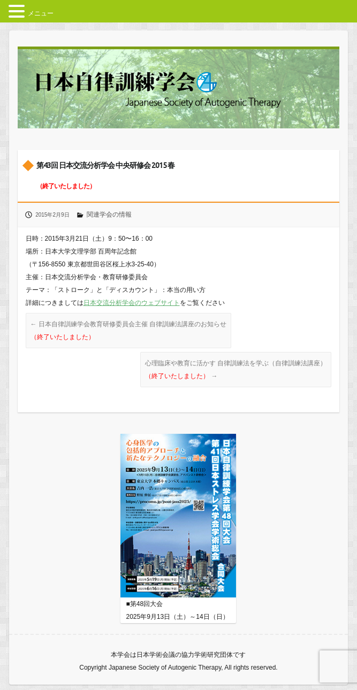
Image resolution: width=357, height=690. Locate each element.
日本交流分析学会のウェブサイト (131, 302)
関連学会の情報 (109, 214)
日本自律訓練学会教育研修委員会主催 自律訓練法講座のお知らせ (129, 330)
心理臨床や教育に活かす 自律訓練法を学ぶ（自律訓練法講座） (235, 369)
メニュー (41, 13)
